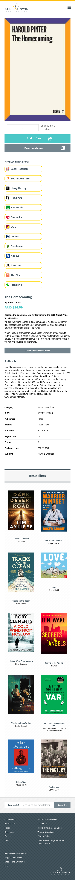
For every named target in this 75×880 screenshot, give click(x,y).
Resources (9, 832)
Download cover (34, 148)
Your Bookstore (20, 178)
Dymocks (16, 217)
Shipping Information (13, 857)
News (7, 840)
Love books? (13, 805)
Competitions (10, 819)
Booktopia (17, 207)
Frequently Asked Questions (17, 853)
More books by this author (37, 350)
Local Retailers (19, 169)
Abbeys (15, 255)
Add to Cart (34, 138)
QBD (13, 226)
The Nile (16, 275)
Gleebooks (17, 246)
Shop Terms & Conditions (15, 862)
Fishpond (16, 284)
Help (7, 866)
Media (7, 828)
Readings (16, 198)
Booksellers (10, 824)
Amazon (16, 265)
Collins (15, 236)
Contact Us (42, 824)
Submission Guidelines (47, 819)
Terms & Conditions (46, 832)
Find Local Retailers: (17, 161)
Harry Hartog (18, 188)
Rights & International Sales (50, 828)
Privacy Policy (44, 836)
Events (8, 836)
